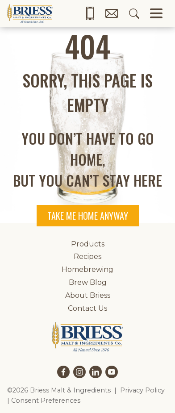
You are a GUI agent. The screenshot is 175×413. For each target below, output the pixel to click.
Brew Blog (88, 282)
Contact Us (87, 308)
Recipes (87, 256)
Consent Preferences (45, 400)
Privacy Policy (142, 390)
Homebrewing (87, 269)
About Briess (87, 295)
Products (87, 244)
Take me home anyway (87, 215)
